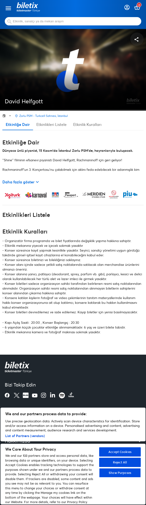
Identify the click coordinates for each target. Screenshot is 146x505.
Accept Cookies (119, 452)
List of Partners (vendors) (25, 436)
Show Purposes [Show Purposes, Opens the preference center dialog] (120, 473)
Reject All (120, 462)
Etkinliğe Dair (18, 124)
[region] (73, 456)
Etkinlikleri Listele (51, 124)
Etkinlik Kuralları (87, 124)
